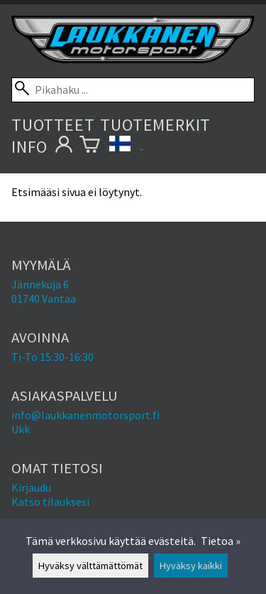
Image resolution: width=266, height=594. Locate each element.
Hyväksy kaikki (191, 565)
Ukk (20, 429)
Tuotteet (52, 125)
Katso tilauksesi (50, 502)
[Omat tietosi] (63, 147)
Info (29, 147)
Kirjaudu (31, 487)
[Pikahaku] (133, 89)
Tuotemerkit (155, 125)
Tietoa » (220, 541)
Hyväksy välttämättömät (90, 565)
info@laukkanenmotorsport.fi (85, 415)
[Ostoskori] (89, 147)
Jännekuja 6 (40, 284)
